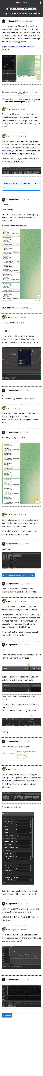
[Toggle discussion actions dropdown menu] (40, 2)
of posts (21, 2)
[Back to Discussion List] (2, 2)
